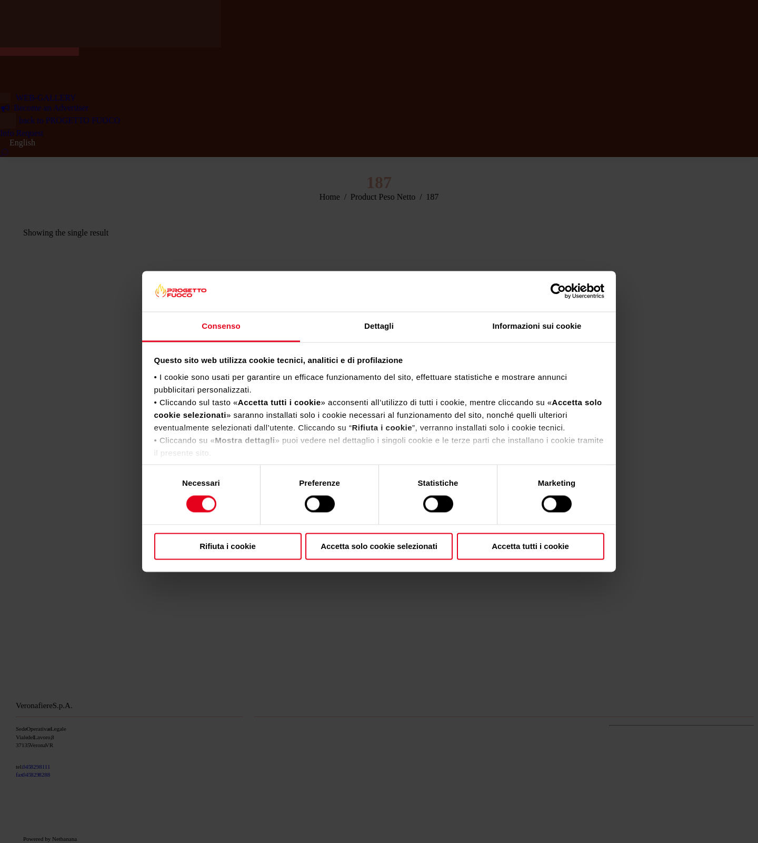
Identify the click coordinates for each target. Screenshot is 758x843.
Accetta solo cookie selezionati (379, 546)
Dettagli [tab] (379, 325)
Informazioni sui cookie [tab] (537, 325)
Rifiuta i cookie (228, 546)
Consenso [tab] (221, 325)
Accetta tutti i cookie (530, 546)
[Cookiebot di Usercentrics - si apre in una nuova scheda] (558, 291)
